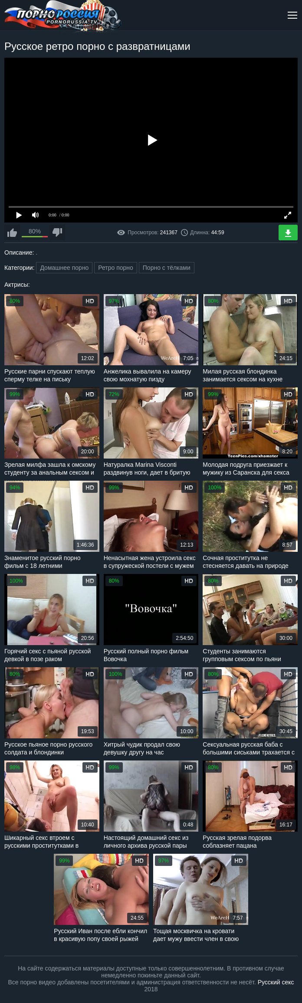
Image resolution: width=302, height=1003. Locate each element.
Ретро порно (115, 267)
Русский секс (276, 982)
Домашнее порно (64, 267)
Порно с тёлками (166, 267)
